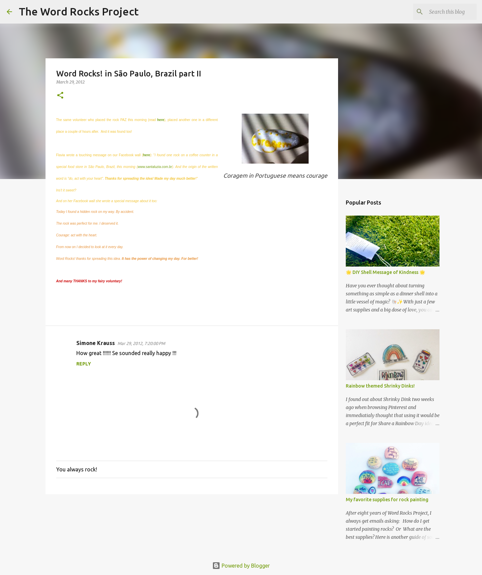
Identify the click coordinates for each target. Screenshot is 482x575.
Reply (83, 363)
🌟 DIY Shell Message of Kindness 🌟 (385, 272)
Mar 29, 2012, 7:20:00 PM (141, 343)
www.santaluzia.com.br (155, 167)
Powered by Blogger (241, 566)
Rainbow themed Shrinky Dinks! (380, 386)
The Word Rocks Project (79, 11)
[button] (60, 95)
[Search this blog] (441, 12)
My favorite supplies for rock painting (387, 499)
